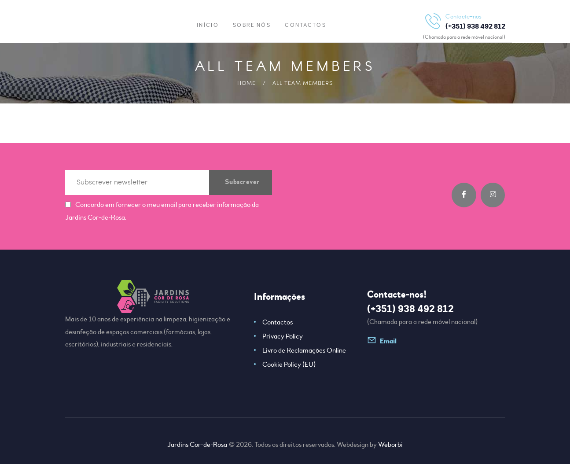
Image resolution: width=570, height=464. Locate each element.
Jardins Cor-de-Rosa (198, 444)
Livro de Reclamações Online (304, 350)
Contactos (277, 322)
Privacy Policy (282, 336)
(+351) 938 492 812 (410, 309)
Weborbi (390, 444)
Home (246, 83)
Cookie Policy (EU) (289, 364)
